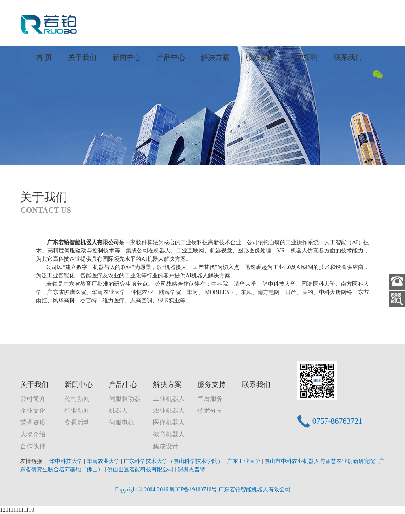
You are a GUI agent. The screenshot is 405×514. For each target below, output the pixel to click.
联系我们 (348, 57)
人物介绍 (32, 434)
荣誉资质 (32, 422)
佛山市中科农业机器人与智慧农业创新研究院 (320, 461)
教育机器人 (169, 434)
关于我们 (82, 57)
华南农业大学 (104, 461)
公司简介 (32, 398)
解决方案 (215, 57)
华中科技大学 (66, 461)
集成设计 (165, 446)
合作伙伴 (32, 446)
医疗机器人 (169, 422)
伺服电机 (121, 422)
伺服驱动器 (124, 398)
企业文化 (32, 410)
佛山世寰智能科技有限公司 (141, 469)
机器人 (118, 410)
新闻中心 (126, 57)
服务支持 (259, 57)
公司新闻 (77, 398)
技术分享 (210, 410)
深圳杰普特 (192, 469)
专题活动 (77, 422)
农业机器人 (169, 410)
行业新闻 (77, 410)
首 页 (44, 57)
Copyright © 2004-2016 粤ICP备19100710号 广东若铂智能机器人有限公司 (202, 490)
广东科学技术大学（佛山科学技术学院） (174, 461)
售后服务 (210, 398)
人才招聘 (304, 57)
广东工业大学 (244, 461)
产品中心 (171, 57)
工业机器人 (169, 398)
